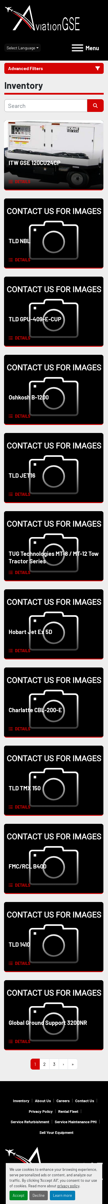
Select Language (21, 47)
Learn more (62, 1195)
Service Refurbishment (30, 1121)
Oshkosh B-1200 (29, 397)
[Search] (45, 105)
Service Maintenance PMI (76, 1121)
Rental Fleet (68, 1111)
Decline (39, 1195)
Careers (63, 1100)
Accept (18, 1195)
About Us (43, 1100)
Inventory (21, 1100)
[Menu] (77, 47)
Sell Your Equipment (56, 1132)
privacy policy (68, 1186)
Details (22, 181)
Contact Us (84, 1100)
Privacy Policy (41, 1111)
